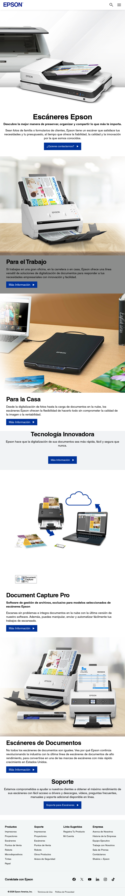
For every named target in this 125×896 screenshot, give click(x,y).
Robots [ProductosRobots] (8, 850)
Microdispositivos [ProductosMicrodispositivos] (13, 854)
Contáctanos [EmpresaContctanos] (99, 854)
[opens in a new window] (113, 879)
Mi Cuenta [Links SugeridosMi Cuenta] (68, 836)
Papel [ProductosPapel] (8, 863)
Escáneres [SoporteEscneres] (39, 840)
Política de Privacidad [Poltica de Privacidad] (64, 892)
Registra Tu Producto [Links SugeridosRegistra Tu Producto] (74, 831)
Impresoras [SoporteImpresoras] (40, 831)
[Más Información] (21, 284)
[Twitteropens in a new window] (82, 879)
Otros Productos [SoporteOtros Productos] (42, 854)
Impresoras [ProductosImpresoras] (11, 831)
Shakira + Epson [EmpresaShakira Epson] (101, 859)
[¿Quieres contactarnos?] (62, 146)
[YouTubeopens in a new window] (90, 879)
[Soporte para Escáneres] (62, 805)
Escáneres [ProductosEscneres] (10, 840)
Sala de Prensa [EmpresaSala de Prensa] (100, 850)
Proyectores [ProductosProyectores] (11, 836)
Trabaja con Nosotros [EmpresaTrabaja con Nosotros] (104, 845)
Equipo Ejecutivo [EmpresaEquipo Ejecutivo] (101, 840)
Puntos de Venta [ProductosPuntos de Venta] (13, 845)
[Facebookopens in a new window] (74, 879)
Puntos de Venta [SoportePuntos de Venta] (42, 845)
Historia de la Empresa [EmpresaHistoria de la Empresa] (104, 836)
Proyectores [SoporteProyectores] (40, 836)
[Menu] (119, 4)
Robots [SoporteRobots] (38, 850)
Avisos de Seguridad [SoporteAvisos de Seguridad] (44, 859)
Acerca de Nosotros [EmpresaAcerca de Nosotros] (103, 831)
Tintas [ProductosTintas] (8, 859)
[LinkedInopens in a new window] (97, 879)
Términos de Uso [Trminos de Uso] (45, 892)
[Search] (111, 4)
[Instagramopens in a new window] (105, 879)
